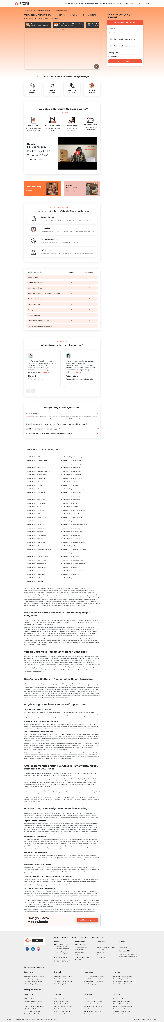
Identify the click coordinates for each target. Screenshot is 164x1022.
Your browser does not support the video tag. (62, 50)
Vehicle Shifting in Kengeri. (35, 521)
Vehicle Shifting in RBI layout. (36, 553)
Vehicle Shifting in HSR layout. (36, 499)
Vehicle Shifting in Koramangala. (73, 521)
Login (146, 3)
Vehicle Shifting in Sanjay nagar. (37, 560)
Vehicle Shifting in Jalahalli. (71, 506)
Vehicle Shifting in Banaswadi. (72, 460)
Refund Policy (79, 960)
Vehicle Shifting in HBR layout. (36, 492)
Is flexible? (114, 56)
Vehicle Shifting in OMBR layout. (37, 542)
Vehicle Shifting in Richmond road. (37, 556)
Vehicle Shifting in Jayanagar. (36, 510)
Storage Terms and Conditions (128, 956)
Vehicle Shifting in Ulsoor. (70, 567)
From (110, 36)
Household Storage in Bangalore (33, 1004)
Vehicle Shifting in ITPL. (70, 503)
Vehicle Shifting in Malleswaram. (72, 531)
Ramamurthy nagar (60, 10)
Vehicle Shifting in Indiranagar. (72, 499)
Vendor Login (101, 952)
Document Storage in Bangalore (34, 1006)
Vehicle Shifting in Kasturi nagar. (73, 517)
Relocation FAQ (82, 947)
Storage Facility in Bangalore (32, 1011)
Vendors (99, 945)
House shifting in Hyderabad (92, 979)
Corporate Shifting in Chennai (63, 981)
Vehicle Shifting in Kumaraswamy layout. (75, 524)
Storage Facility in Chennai (62, 1011)
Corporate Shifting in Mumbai (122, 981)
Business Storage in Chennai (62, 1001)
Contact (135, 3)
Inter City (132, 22)
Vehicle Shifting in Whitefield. (71, 574)
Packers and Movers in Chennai (63, 976)
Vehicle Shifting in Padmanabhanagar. (74, 542)
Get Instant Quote (87, 920)
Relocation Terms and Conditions (128, 954)
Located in (111, 28)
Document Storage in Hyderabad (94, 1006)
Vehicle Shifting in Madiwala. (71, 528)
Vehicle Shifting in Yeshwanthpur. (37, 581)
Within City (120, 22)
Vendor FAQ (100, 950)
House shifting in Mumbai (121, 979)
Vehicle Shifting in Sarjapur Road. (73, 560)
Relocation (122, 945)
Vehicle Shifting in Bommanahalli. (37, 474)
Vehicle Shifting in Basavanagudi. (37, 467)
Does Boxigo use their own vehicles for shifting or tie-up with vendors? (62, 424)
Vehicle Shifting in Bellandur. (71, 467)
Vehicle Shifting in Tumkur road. (37, 567)
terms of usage (140, 1019)
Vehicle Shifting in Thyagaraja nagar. (74, 563)
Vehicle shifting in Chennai (62, 984)
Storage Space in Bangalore (32, 1014)
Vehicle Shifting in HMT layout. (72, 492)
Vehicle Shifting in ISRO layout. (36, 503)
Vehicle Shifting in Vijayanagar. (36, 574)
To (109, 43)
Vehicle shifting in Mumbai (121, 984)
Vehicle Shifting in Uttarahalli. (36, 570)
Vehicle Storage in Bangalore (32, 1009)
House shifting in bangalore (32, 979)
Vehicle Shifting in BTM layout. (36, 478)
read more (46, 372)
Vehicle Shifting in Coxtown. (71, 482)
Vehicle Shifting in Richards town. (73, 553)
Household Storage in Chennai (63, 1004)
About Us (65, 938)
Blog (74, 938)
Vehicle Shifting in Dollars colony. (37, 485)
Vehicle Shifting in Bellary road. (72, 471)
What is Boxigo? (62, 413)
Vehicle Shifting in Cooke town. (36, 482)
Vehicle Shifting (36, 10)
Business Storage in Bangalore (33, 1001)
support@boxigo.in (60, 957)
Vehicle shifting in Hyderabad (92, 984)
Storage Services (107, 3)
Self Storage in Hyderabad (91, 999)
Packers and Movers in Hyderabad (94, 976)
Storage (79, 955)
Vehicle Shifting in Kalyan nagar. (37, 517)
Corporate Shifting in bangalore (33, 981)
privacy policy (152, 1019)
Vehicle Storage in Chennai (62, 1009)
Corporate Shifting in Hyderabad (93, 981)
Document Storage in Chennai (63, 1006)
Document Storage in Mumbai (122, 1006)
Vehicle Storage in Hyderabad (92, 1009)
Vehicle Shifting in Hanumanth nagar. (74, 489)
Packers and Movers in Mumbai (123, 976)
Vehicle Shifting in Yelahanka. (71, 578)
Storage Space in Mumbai (121, 1014)
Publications (122, 3)
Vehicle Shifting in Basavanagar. (72, 464)
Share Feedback (101, 957)
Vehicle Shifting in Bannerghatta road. (38, 464)
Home (26, 10)
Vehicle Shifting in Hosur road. (36, 496)
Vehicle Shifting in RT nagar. (71, 556)
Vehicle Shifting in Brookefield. (72, 474)
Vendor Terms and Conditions (106, 947)
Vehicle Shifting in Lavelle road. (36, 528)
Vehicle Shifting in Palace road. (36, 546)
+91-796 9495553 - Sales (62, 960)
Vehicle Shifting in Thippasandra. (37, 563)
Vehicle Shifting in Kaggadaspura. (73, 514)
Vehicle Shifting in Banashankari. (37, 460)
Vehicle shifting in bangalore (32, 984)
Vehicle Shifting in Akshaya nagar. (73, 457)
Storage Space (123, 947)
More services (91, 3)
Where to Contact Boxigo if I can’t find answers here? (62, 433)
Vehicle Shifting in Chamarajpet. (72, 478)
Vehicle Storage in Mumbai (121, 1009)
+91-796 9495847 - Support (63, 962)
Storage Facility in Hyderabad (92, 1011)
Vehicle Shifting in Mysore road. (72, 538)
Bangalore (47, 10)
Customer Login (98, 938)
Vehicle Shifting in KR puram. (36, 524)
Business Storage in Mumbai (122, 1001)
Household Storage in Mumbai (122, 1004)
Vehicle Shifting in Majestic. (35, 531)
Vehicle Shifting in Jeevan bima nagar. (74, 510)
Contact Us (83, 938)
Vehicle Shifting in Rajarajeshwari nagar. (39, 549)
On (109, 50)
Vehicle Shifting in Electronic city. (73, 485)
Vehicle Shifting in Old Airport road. (37, 457)
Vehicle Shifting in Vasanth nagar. (73, 570)
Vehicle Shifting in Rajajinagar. (72, 546)
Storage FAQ (81, 949)
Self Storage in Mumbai (120, 999)
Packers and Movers (74, 3)
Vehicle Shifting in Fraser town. (36, 489)
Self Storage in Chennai (61, 999)
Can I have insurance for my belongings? (62, 429)
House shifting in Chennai (61, 979)
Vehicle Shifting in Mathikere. (71, 535)
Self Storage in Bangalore (31, 999)
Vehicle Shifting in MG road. (35, 538)
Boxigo (28, 416)
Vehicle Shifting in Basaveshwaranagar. (39, 471)
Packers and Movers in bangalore (34, 976)
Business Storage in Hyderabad (93, 1001)
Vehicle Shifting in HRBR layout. (72, 496)
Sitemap (99, 955)
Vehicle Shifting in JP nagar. (35, 514)
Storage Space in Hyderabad (92, 1014)
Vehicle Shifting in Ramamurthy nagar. (75, 549)
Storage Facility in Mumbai (121, 1011)
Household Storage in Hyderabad (93, 1004)
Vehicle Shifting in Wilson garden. (37, 578)
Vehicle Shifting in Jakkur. (35, 506)
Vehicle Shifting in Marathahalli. (36, 535)
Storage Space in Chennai (61, 1014)
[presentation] (28, 390)
